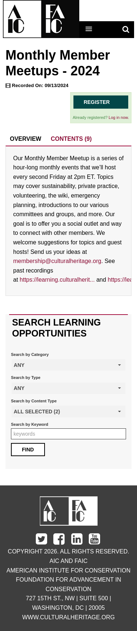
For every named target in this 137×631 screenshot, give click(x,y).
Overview (25, 139)
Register (97, 102)
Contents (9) (71, 139)
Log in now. (119, 117)
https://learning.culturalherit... (57, 280)
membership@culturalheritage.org (57, 261)
